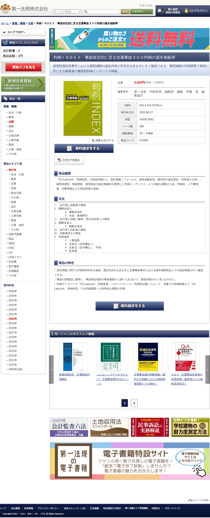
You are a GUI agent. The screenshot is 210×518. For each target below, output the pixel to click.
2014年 (13, 346)
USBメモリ (15, 257)
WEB (11, 243)
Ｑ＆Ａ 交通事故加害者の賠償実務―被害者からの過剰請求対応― (187, 379)
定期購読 (14, 270)
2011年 (13, 360)
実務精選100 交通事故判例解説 (74, 377)
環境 (11, 144)
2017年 (13, 332)
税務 (11, 126)
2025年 (13, 295)
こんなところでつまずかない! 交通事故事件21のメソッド (112, 379)
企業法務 (14, 135)
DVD (11, 247)
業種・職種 (18, 23)
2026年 (13, 291)
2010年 (13, 364)
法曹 (30, 23)
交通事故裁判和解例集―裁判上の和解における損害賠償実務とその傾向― (149, 379)
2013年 (13, 350)
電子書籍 (14, 266)
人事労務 (14, 140)
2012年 (13, 355)
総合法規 (16, 192)
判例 (13, 188)
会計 (11, 131)
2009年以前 (15, 369)
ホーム (5, 23)
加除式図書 (15, 234)
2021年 (13, 314)
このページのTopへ (200, 500)
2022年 (13, 309)
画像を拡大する (104, 140)
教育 (11, 117)
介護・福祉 (15, 149)
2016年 (13, 337)
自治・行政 (15, 112)
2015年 (13, 341)
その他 (12, 153)
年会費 (12, 261)
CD (10, 252)
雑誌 (11, 238)
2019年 (13, 323)
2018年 (13, 328)
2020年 (13, 318)
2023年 (13, 305)
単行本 (12, 169)
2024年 (13, 300)
